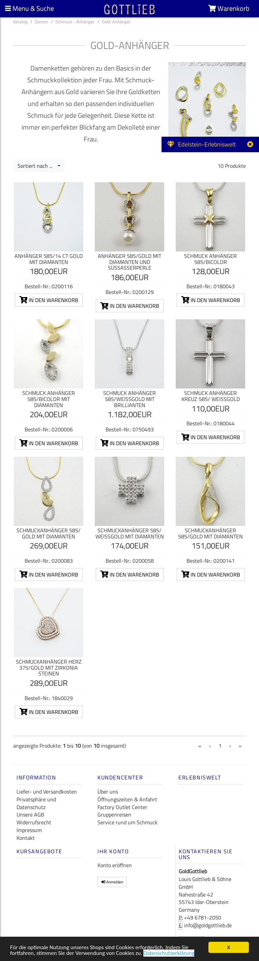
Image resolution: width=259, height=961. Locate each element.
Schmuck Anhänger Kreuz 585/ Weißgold (210, 396)
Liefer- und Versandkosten (47, 792)
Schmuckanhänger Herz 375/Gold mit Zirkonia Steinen (49, 667)
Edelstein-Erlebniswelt (201, 144)
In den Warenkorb (48, 300)
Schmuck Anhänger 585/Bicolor (210, 259)
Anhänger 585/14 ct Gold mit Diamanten (49, 259)
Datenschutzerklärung (168, 953)
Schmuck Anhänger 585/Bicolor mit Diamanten (48, 399)
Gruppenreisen (114, 814)
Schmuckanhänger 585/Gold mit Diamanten (210, 533)
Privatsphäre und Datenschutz (36, 803)
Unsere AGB (30, 814)
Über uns (107, 792)
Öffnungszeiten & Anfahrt (127, 799)
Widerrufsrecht (34, 822)
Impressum (29, 830)
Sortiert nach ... (37, 166)
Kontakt (26, 838)
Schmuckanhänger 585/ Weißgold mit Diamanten (129, 533)
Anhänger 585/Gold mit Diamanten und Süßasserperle (129, 262)
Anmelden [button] (112, 882)
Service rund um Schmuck (127, 822)
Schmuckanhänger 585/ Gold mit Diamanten (49, 533)
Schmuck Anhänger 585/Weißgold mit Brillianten (129, 399)
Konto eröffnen (114, 865)
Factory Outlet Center (122, 807)
